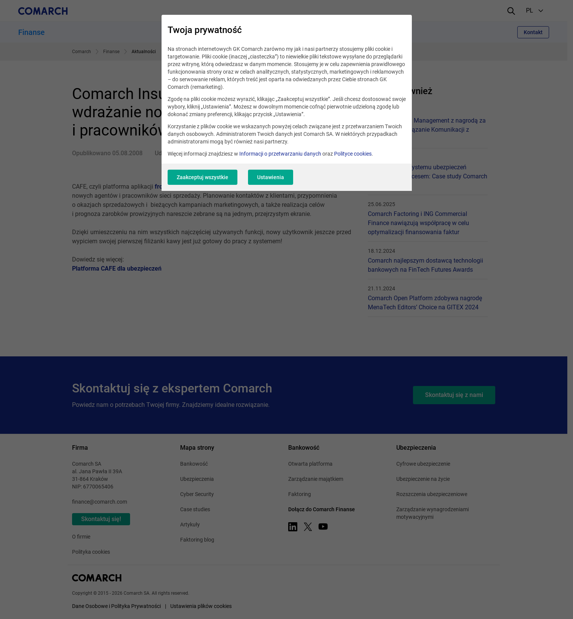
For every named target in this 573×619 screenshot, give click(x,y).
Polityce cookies (353, 154)
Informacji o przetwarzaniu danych (280, 154)
